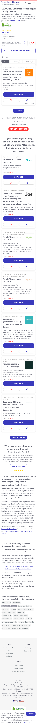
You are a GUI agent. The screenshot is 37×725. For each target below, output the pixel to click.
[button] (29, 4)
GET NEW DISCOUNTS (18, 129)
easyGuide (5, 609)
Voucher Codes (14, 21)
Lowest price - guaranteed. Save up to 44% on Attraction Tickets (12, 323)
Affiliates (9, 656)
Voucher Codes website (8, 529)
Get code (18, 177)
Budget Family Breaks (18, 50)
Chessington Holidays (25, 606)
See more (18, 111)
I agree (31, 714)
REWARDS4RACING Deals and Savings (11, 365)
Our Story (28, 648)
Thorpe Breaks (7, 619)
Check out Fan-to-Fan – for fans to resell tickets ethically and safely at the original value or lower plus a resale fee (17, 198)
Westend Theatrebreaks (26, 622)
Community (27, 651)
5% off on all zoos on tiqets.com (12, 160)
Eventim (13, 609)
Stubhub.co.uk (6, 616)
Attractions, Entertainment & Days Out (20, 157)
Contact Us (9, 653)
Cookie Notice (18, 668)
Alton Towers (6, 603)
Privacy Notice (18, 665)
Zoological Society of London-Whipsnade (14, 274)
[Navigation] (34, 3)
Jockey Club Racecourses (10, 359)
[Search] (26, 3)
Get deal (18, 94)
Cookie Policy (27, 722)
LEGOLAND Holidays (8, 612)
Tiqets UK (5, 157)
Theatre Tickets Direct (9, 397)
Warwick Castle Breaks (9, 622)
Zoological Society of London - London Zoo (15, 232)
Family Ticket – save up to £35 (12, 280)
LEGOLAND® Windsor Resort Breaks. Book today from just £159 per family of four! (12, 76)
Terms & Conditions (18, 671)
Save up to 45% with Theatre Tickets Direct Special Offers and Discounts (13, 406)
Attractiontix (6, 316)
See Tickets (6, 191)
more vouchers (18, 437)
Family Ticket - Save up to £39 (12, 238)
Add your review (19, 466)
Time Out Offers (18, 619)
